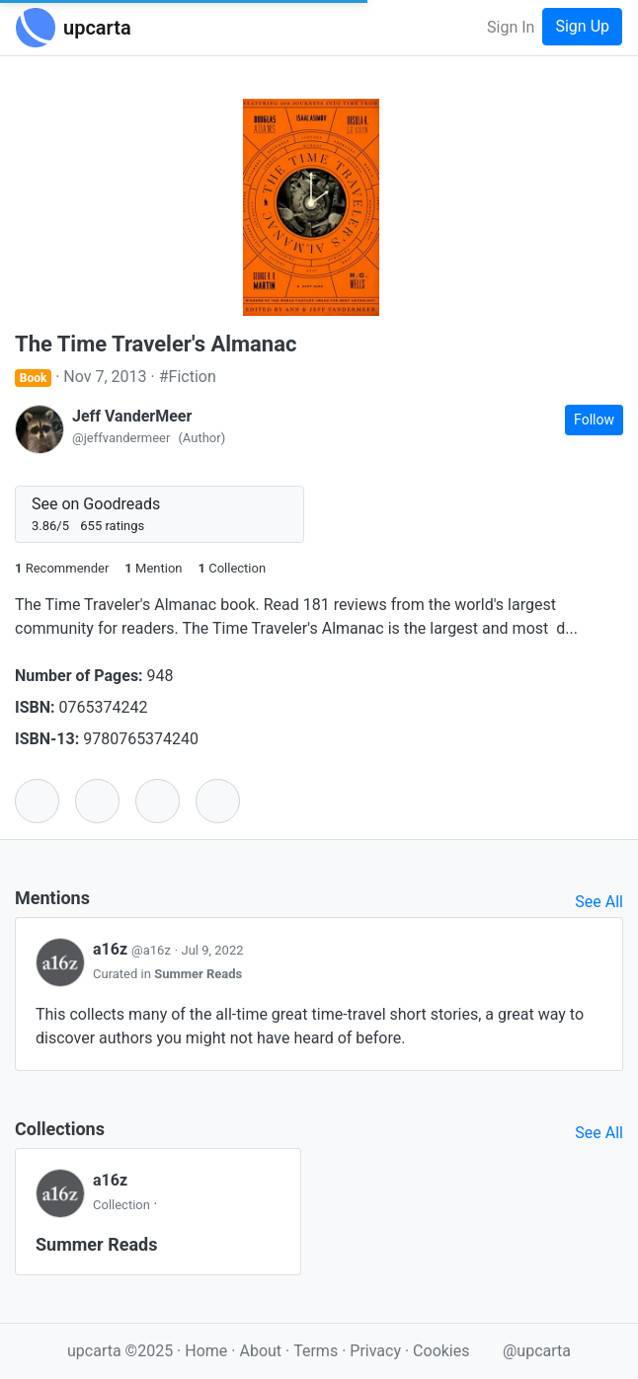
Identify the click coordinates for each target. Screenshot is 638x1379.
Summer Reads (198, 973)
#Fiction (187, 376)
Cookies (441, 1350)
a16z (134, 949)
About (260, 1350)
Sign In (510, 27)
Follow (594, 419)
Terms (317, 1350)
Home (206, 1350)
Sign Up (582, 26)
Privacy (377, 1350)
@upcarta (537, 1350)
